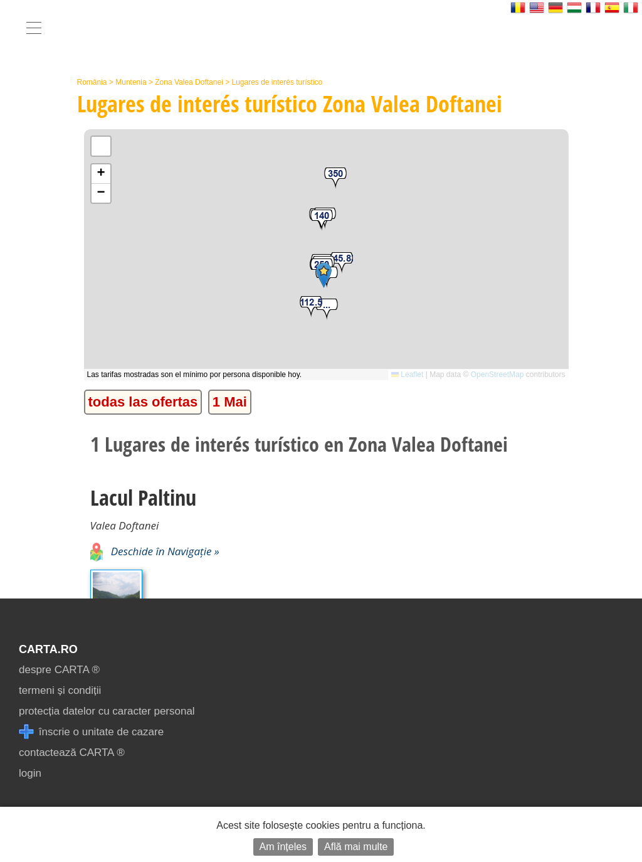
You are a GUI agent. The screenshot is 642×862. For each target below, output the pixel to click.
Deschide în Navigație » (154, 551)
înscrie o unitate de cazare (91, 732)
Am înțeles (283, 846)
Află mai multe (355, 846)
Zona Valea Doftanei (189, 82)
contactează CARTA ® (72, 752)
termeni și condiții (60, 690)
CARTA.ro (48, 649)
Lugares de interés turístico (276, 82)
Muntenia (130, 82)
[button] (326, 310)
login (30, 773)
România (92, 82)
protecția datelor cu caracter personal (107, 711)
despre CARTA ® (59, 670)
